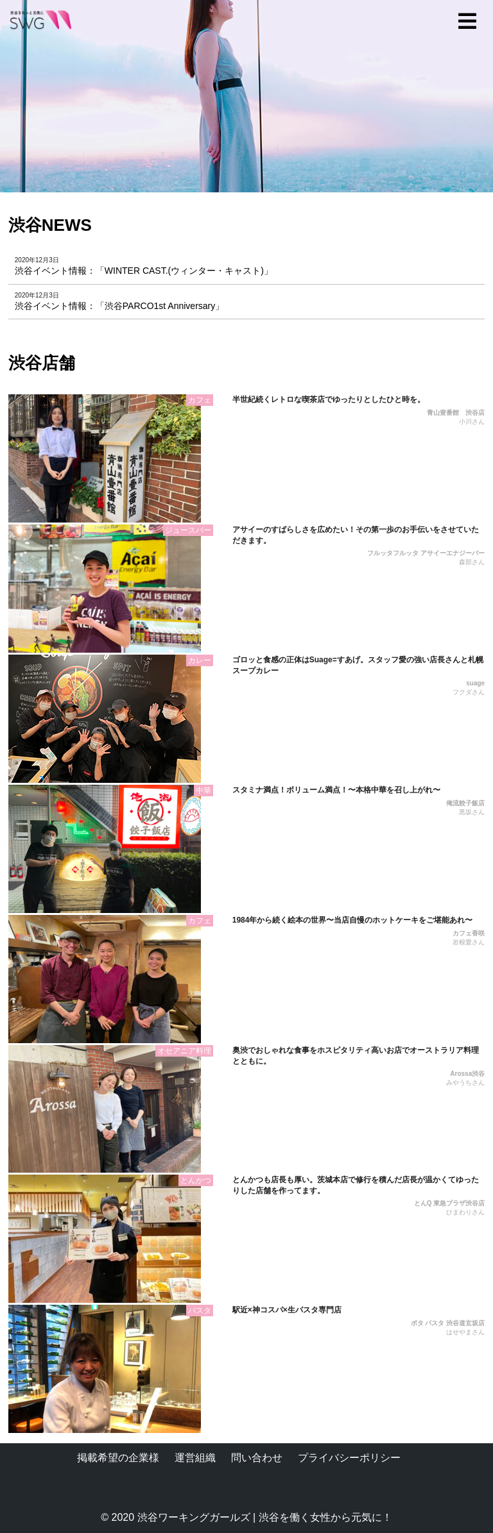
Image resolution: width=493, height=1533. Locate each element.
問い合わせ (256, 1457)
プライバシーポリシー (349, 1457)
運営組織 (195, 1457)
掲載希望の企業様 (118, 1457)
